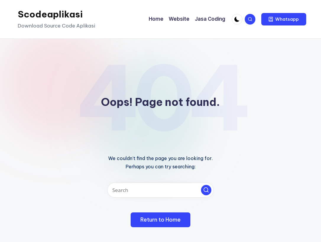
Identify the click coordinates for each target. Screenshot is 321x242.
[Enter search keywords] (160, 190)
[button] (283, 19)
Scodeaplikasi (50, 14)
